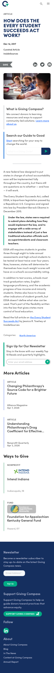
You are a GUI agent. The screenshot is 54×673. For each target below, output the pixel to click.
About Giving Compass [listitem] (15, 644)
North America (27, 335)
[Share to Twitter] (42, 64)
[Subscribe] (47, 362)
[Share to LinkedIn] (35, 64)
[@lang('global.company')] (5, 4)
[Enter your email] (28, 362)
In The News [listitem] (9, 653)
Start (9, 140)
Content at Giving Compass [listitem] (17, 657)
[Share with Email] (49, 64)
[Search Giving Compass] (41, 4)
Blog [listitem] (5, 648)
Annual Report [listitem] (10, 661)
